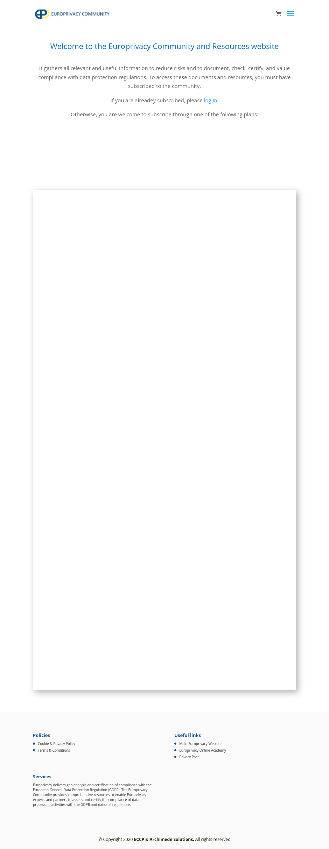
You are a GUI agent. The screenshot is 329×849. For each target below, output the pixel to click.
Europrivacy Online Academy (202, 750)
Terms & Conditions (54, 750)
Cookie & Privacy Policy (56, 743)
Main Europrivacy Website (200, 743)
